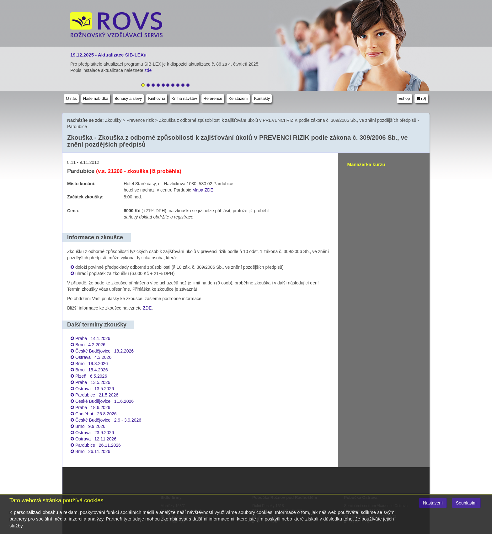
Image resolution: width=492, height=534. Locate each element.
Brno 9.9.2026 (90, 426)
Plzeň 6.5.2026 (91, 376)
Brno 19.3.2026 (91, 363)
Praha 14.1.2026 (92, 338)
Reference (212, 98)
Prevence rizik (140, 120)
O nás (71, 98)
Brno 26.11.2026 (92, 451)
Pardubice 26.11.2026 (98, 445)
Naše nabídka (95, 98)
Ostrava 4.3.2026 (93, 357)
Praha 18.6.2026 (92, 407)
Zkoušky (113, 120)
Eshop (404, 98)
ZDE (147, 307)
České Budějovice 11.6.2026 (104, 401)
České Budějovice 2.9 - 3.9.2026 (108, 420)
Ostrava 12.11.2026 (95, 438)
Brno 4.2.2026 (90, 344)
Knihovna (156, 98)
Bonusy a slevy (128, 98)
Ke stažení (238, 98)
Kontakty (262, 98)
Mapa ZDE (202, 189)
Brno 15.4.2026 (91, 369)
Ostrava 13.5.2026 (94, 388)
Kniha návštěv (184, 98)
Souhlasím (466, 502)
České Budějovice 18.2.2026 (104, 350)
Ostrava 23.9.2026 (94, 432)
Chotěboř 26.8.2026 (96, 413)
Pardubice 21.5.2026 (96, 394)
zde (149, 70)
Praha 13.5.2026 (92, 382)
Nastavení (433, 502)
